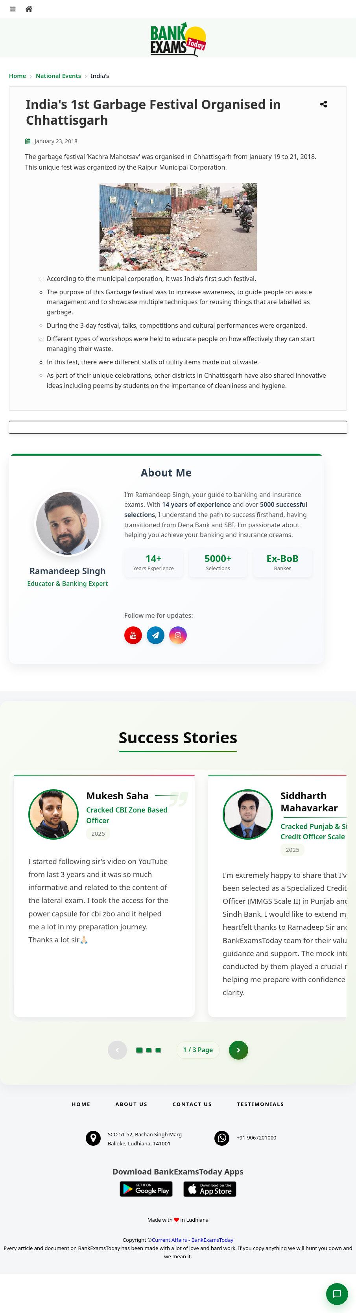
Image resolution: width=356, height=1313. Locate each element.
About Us (132, 1143)
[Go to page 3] (158, 1089)
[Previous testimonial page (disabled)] (117, 1089)
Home (17, 75)
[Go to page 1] (139, 1089)
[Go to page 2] (148, 1089)
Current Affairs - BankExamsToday (192, 1278)
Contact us (192, 1143)
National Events (59, 75)
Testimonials (260, 1143)
